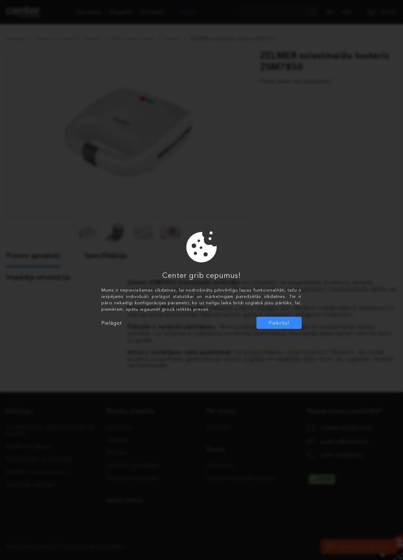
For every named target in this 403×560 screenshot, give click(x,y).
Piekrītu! (279, 323)
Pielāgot (111, 323)
